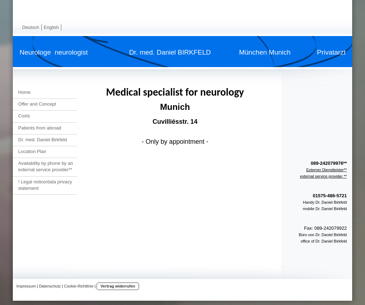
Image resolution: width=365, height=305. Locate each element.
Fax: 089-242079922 (325, 228)
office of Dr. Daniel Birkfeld (324, 241)
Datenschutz (50, 286)
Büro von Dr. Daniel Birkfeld (323, 235)
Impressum (26, 286)
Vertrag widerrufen (118, 286)
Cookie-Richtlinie (79, 286)
